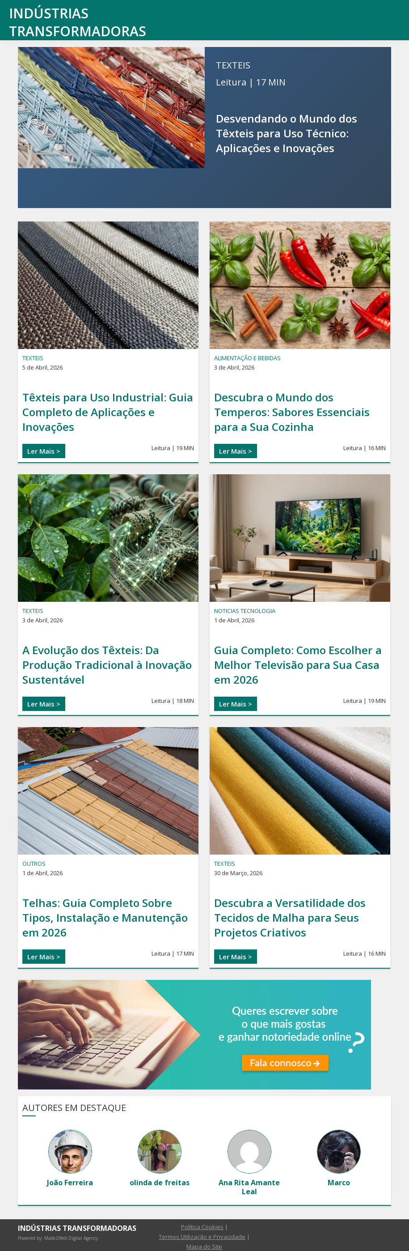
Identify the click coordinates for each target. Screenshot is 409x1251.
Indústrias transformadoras (77, 22)
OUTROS (34, 864)
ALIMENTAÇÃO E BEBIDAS (247, 358)
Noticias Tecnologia (244, 611)
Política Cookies (202, 1227)
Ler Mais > (43, 451)
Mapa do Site (204, 1246)
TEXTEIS (233, 65)
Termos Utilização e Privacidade (202, 1237)
